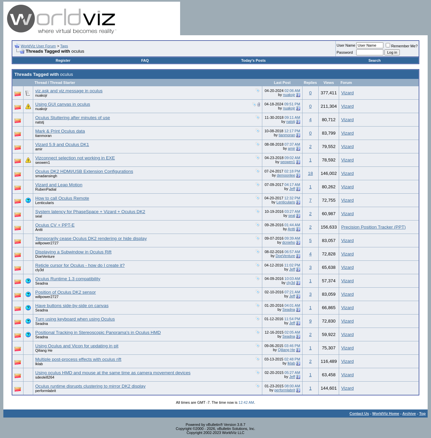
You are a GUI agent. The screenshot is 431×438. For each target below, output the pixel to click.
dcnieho (288, 242)
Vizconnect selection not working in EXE (75, 157)
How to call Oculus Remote (62, 198)
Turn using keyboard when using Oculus (75, 319)
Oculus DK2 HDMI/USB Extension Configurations (84, 171)
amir (38, 149)
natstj (39, 122)
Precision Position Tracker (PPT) (373, 227)
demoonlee (286, 175)
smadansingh (46, 176)
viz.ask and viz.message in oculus (69, 90)
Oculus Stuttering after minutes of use (72, 117)
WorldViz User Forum (38, 46)
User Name (346, 45)
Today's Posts (253, 60)
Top (422, 413)
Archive (409, 413)
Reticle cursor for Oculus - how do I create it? (80, 265)
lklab (39, 364)
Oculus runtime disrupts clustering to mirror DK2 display (90, 386)
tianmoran (43, 136)
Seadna (41, 283)
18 (310, 173)
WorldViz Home (385, 413)
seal (38, 216)
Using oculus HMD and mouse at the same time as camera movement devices (113, 372)
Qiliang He (43, 350)
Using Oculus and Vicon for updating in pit (76, 345)
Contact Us (359, 413)
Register (63, 60)
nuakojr (41, 95)
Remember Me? (402, 46)
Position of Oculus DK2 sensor (65, 292)
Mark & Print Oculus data (60, 131)
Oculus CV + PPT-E (54, 225)
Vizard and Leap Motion (59, 184)
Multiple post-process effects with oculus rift (78, 359)
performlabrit (45, 391)
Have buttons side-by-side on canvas (72, 305)
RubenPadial (45, 189)
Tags (64, 46)
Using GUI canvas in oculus (62, 104)
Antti (39, 230)
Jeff (292, 189)
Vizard (347, 92)
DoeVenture (45, 256)
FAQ (145, 60)
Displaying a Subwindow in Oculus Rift (73, 251)
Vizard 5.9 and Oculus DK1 (62, 144)
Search (374, 60)
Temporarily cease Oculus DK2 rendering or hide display (91, 238)
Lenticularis (44, 203)
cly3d (39, 270)
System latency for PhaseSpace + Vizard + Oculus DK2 (90, 211)
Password (345, 52)
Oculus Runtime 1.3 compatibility (67, 278)
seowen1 (42, 162)
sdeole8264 (44, 377)
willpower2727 (47, 243)
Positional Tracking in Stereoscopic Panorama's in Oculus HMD (98, 332)
